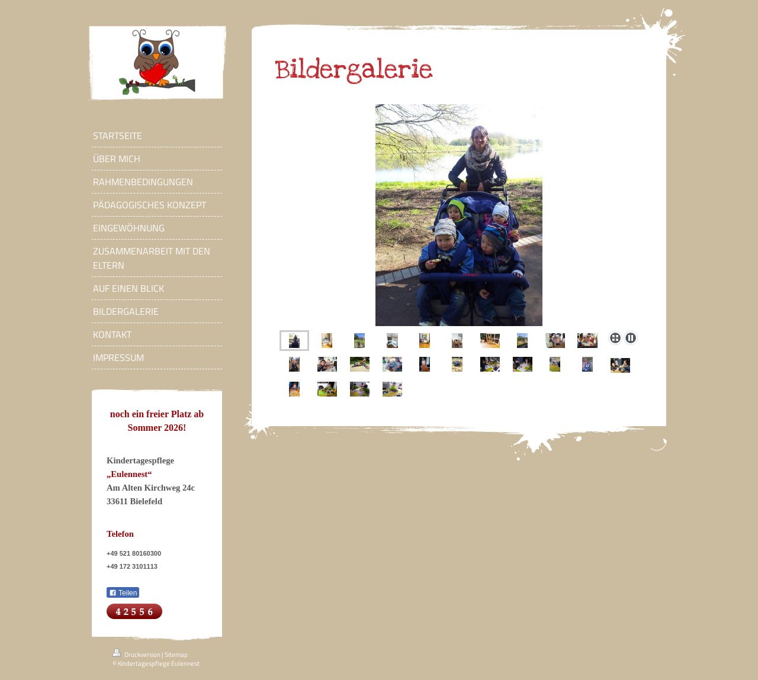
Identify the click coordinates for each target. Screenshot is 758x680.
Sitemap (176, 654)
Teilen (123, 593)
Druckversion (137, 654)
